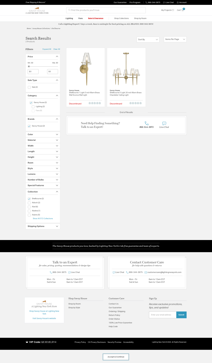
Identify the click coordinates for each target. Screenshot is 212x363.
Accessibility (128, 342)
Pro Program (135, 3)
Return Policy (114, 315)
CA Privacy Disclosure (97, 342)
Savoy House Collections (41, 28)
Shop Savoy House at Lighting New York (44, 312)
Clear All (56, 49)
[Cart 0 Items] (182, 10)
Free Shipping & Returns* (35, 2)
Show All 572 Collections (43, 219)
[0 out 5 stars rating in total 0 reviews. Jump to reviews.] (95, 103)
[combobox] (106, 10)
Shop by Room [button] (140, 18)
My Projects (167, 10)
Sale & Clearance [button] (95, 18)
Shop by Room (74, 304)
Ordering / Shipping (117, 311)
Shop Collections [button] (121, 18)
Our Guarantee (120, 3)
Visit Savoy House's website (44, 318)
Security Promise (114, 342)
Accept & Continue (116, 357)
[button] (182, 3)
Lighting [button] (69, 18)
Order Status (114, 319)
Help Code (113, 327)
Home (29, 28)
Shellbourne (55, 28)
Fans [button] (80, 18)
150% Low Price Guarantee (120, 323)
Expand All (47, 49)
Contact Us (113, 304)
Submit (181, 315)
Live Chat (168, 3)
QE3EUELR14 (48, 342)
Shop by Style (74, 308)
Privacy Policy (80, 342)
